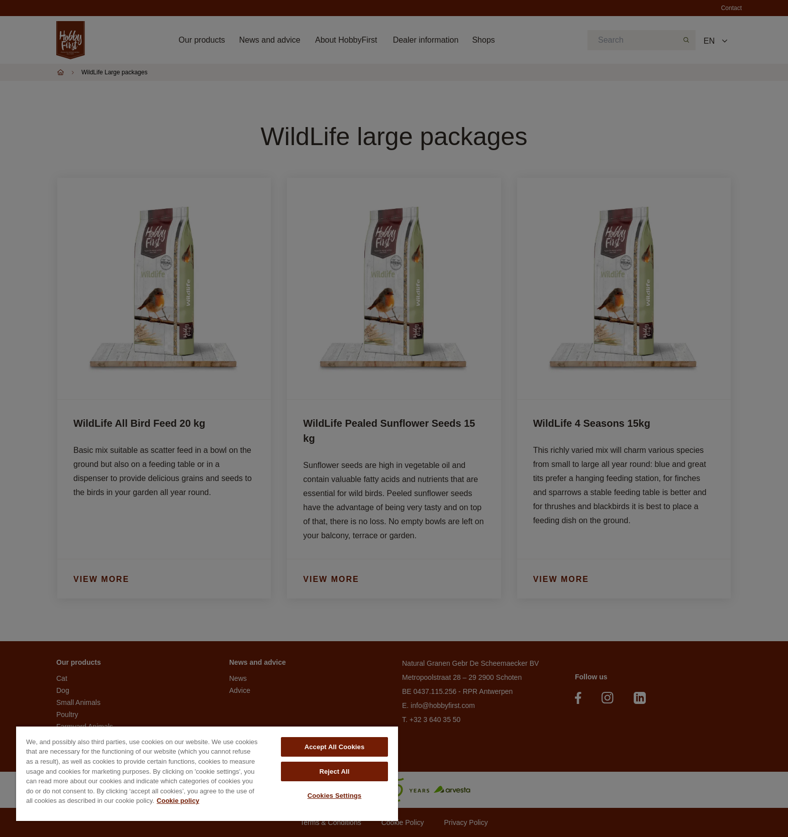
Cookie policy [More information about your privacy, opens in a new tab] (178, 800)
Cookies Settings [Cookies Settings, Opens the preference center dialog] (335, 795)
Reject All (334, 771)
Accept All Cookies (335, 747)
